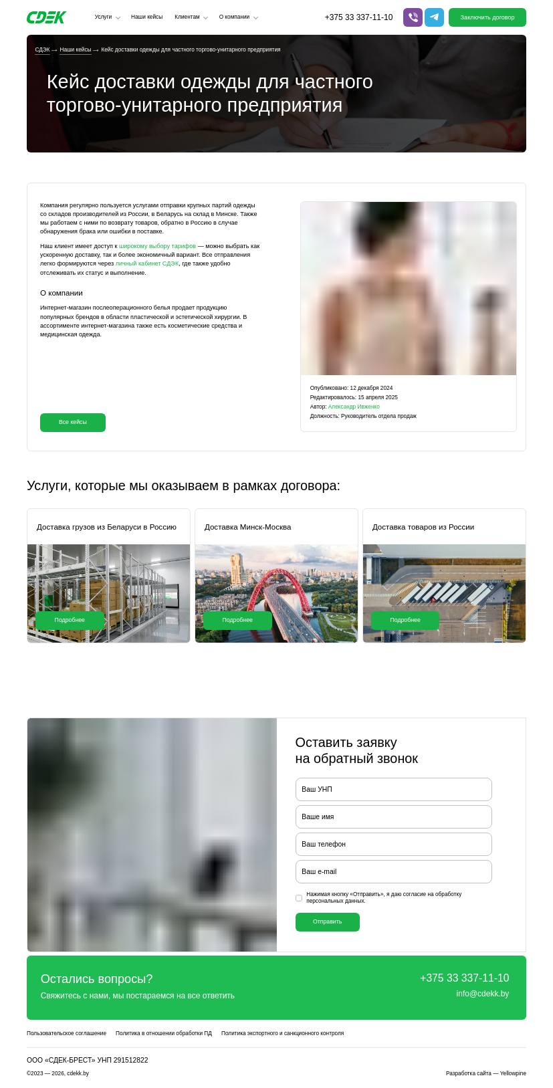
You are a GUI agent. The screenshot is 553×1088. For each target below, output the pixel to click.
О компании (234, 17)
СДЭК (42, 50)
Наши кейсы (146, 17)
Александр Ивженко (354, 407)
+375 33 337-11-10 (359, 17)
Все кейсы (74, 422)
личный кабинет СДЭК (147, 263)
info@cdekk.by (483, 995)
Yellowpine (513, 1076)
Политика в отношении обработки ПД (164, 1036)
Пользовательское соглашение (66, 1036)
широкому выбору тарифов (157, 246)
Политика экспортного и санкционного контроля (282, 1036)
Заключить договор (488, 17)
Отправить (329, 926)
